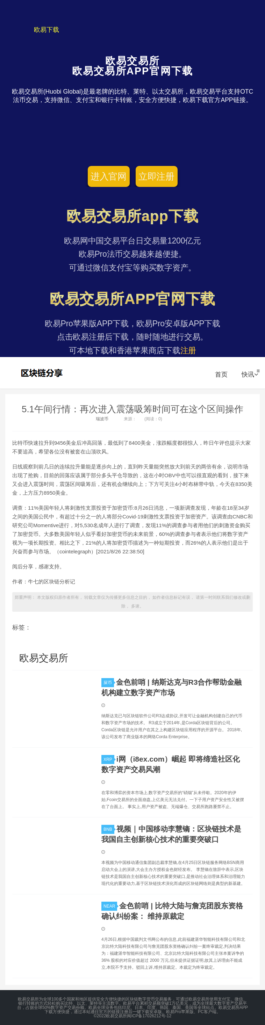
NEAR (110, 906)
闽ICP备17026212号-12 (149, 1015)
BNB (108, 829)
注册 (188, 350)
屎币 (108, 682)
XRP (108, 759)
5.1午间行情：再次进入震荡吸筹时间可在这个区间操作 (132, 409)
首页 (221, 374)
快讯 (250, 374)
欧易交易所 (42, 372)
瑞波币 (102, 418)
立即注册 (156, 176)
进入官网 (109, 176)
